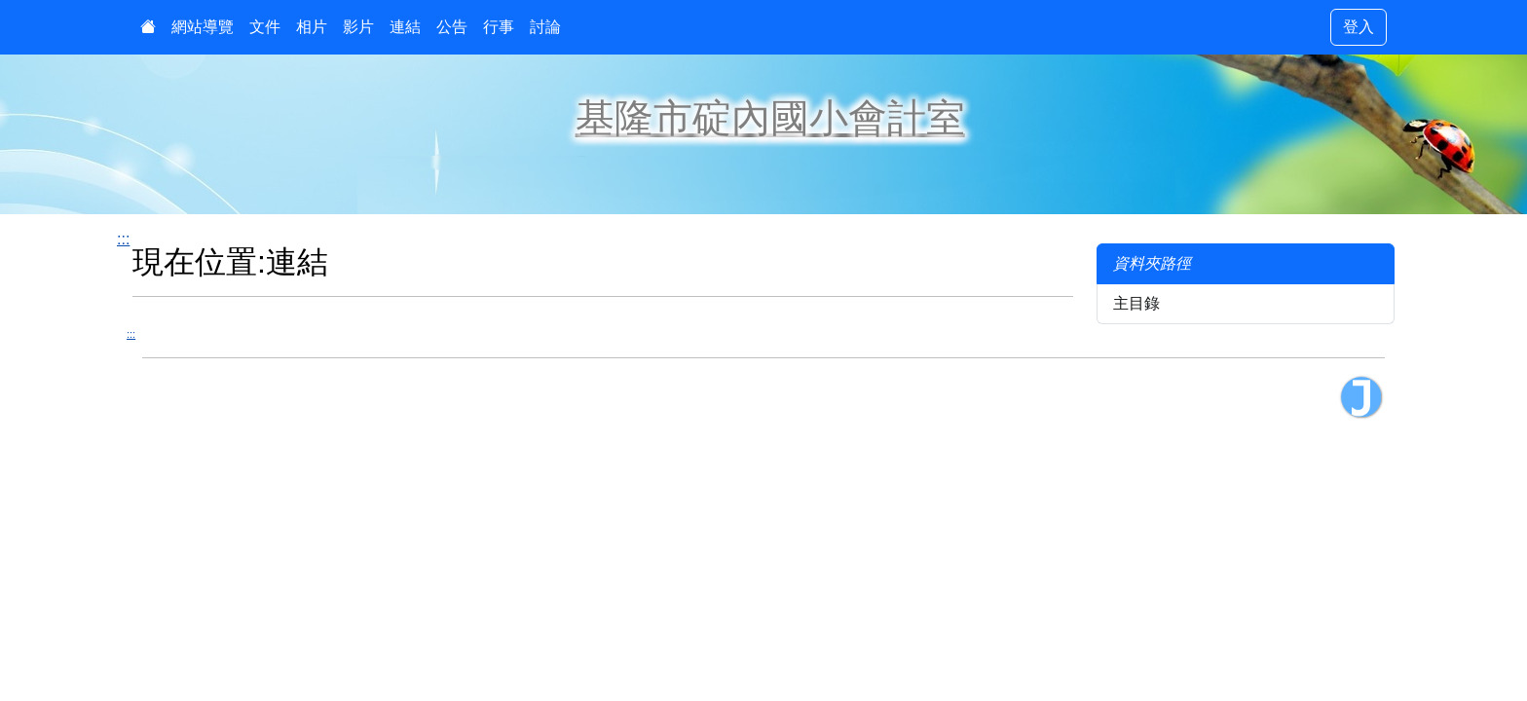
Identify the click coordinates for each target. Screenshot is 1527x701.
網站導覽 (202, 26)
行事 (498, 26)
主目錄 (1136, 303)
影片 (358, 26)
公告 (451, 26)
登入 (1358, 26)
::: (123, 239)
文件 (264, 26)
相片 (311, 26)
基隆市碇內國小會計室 (770, 117)
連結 (405, 26)
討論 (545, 26)
